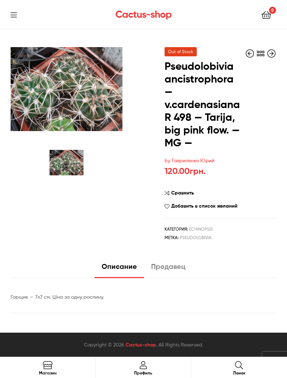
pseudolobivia (196, 237)
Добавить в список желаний (204, 206)
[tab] (119, 269)
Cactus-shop (143, 14)
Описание (119, 266)
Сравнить (182, 193)
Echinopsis (201, 229)
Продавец (168, 266)
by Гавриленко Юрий (189, 160)
